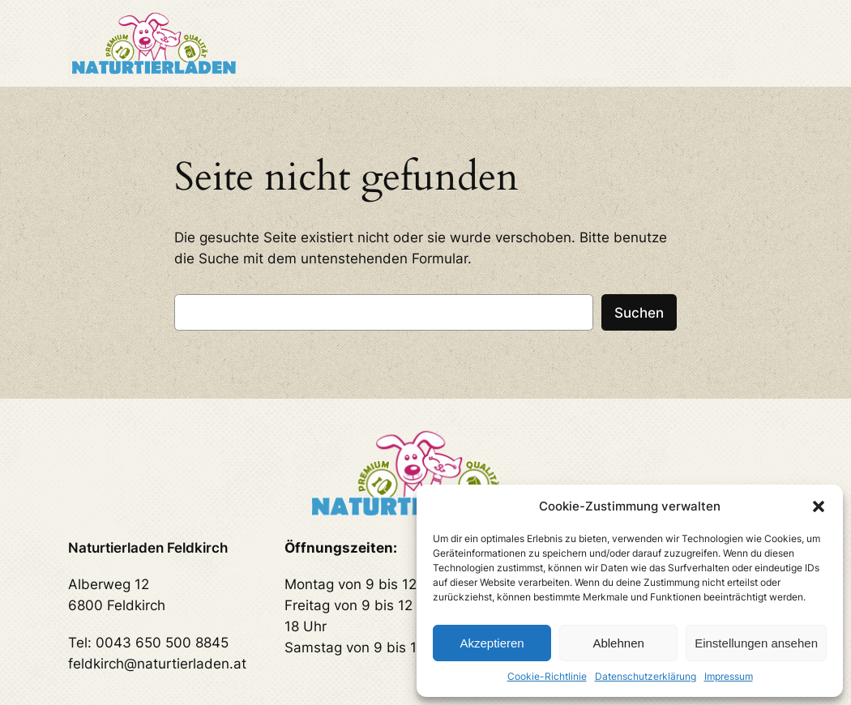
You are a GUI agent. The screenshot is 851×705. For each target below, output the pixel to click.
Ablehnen (618, 643)
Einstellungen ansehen (756, 643)
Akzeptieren (492, 643)
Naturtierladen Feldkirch (148, 548)
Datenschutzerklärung (645, 676)
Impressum (728, 676)
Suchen (639, 313)
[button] (818, 506)
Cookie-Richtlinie (547, 676)
